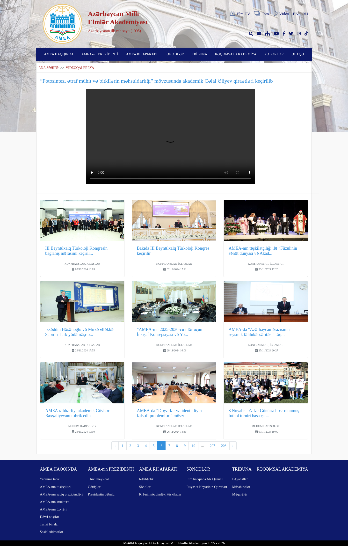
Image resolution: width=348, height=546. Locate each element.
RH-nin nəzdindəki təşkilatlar (160, 494)
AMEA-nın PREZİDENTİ (99, 54)
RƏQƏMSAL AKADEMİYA (235, 54)
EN (295, 14)
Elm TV (239, 13)
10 (193, 446)
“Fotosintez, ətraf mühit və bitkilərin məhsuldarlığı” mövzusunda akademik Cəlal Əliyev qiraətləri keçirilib (156, 81)
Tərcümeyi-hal (98, 479)
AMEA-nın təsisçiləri (55, 487)
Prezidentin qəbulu (101, 494)
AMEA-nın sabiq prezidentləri (61, 494)
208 (223, 446)
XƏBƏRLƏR (274, 54)
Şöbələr (144, 487)
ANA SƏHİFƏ (48, 68)
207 (212, 446)
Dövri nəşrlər (49, 517)
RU (305, 14)
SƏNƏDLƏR (174, 54)
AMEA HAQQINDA (59, 54)
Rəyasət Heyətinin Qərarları (207, 487)
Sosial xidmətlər (51, 532)
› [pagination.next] (233, 446)
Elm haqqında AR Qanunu (205, 479)
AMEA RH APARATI (141, 54)
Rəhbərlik (146, 479)
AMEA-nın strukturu (54, 502)
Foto (261, 13)
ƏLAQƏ (297, 54)
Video (281, 13)
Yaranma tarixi (50, 479)
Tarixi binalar (49, 524)
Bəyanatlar (240, 479)
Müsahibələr (241, 487)
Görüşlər (94, 487)
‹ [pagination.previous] (115, 446)
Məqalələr (239, 494)
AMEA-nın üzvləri (53, 509)
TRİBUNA (199, 54)
